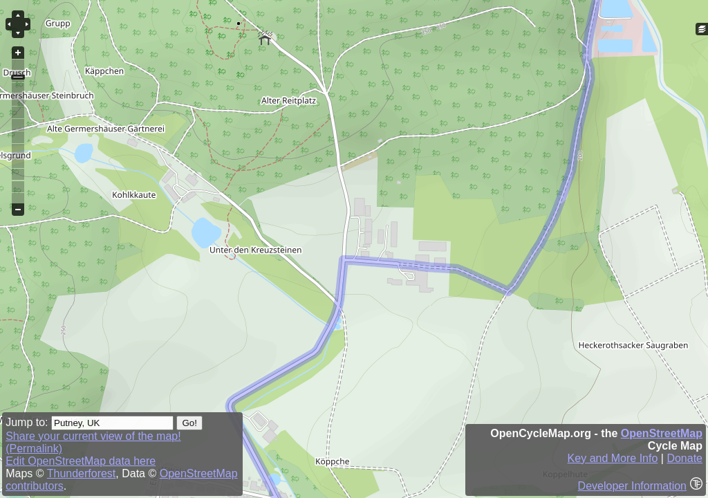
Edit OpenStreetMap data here (81, 461)
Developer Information (632, 486)
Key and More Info (613, 458)
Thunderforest (81, 473)
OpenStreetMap (661, 433)
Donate (684, 458)
